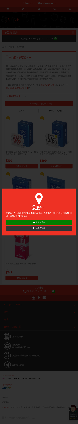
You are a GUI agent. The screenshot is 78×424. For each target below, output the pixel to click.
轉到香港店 (39, 228)
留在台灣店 (39, 222)
